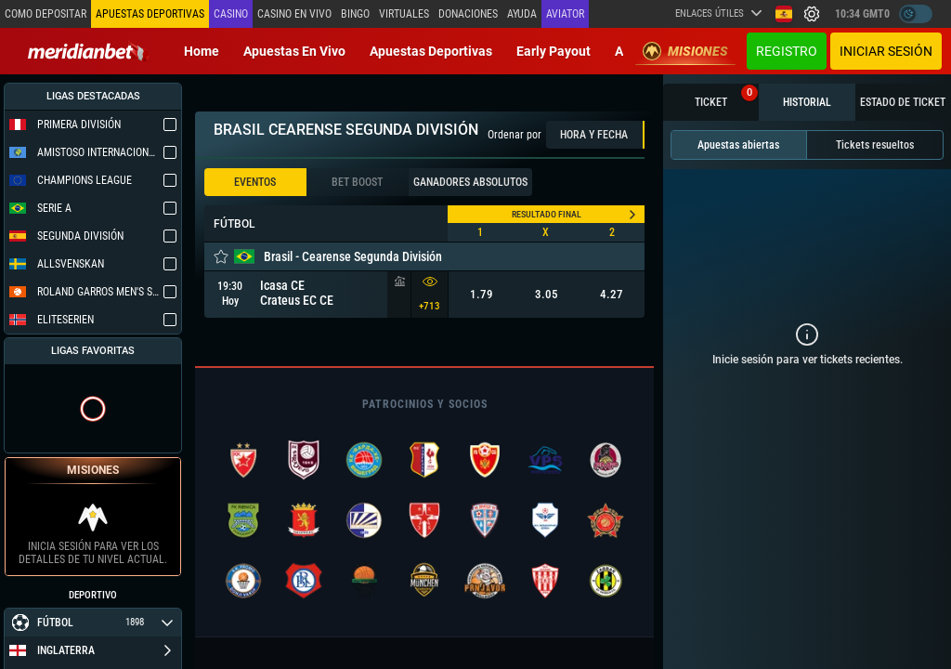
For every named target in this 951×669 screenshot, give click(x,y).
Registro (786, 51)
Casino (231, 13)
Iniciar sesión (886, 51)
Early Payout (553, 51)
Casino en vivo (294, 13)
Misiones (685, 51)
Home (201, 51)
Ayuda (522, 13)
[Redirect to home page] (88, 51)
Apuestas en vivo (294, 51)
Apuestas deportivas (431, 51)
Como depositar (45, 13)
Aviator (565, 13)
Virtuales (404, 13)
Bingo (355, 13)
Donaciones (468, 13)
